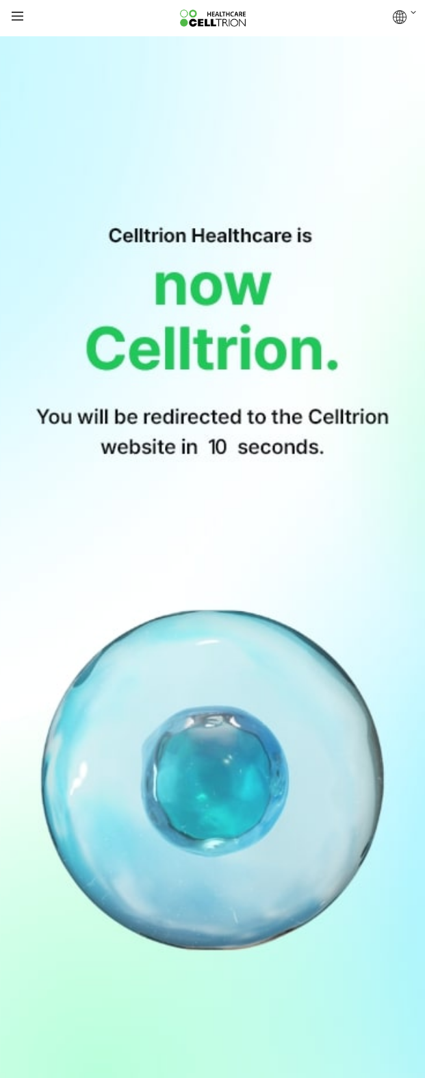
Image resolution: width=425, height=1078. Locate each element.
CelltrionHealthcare (213, 18)
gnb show (17, 17)
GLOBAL (404, 17)
